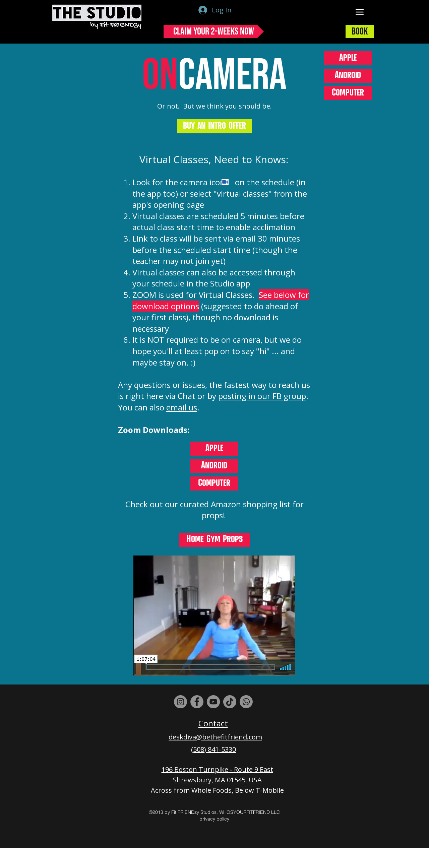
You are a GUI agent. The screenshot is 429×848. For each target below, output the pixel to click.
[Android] (348, 76)
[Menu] (360, 12)
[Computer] (348, 93)
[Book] (360, 31)
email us (181, 407)
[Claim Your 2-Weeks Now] (214, 31)
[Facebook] (196, 701)
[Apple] (348, 58)
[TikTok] (229, 701)
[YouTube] (213, 701)
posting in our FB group (262, 395)
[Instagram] (180, 701)
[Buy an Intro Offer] (214, 126)
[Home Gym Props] (214, 540)
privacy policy (214, 819)
